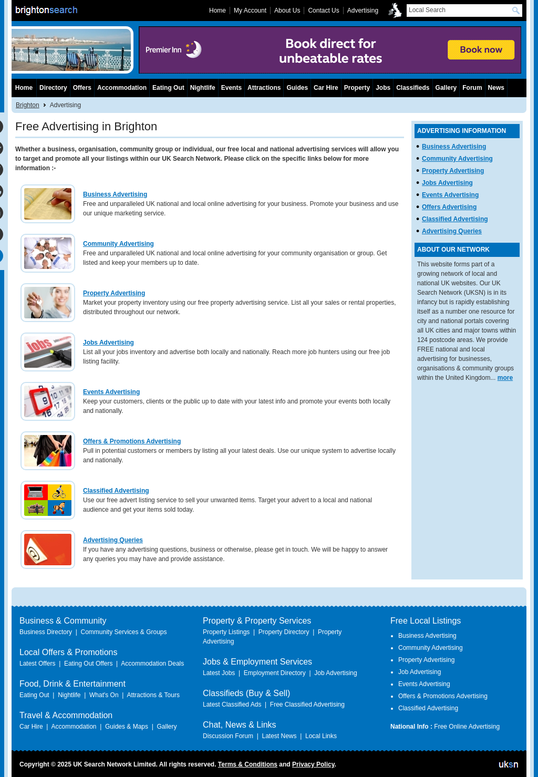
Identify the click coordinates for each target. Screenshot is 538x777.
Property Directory (283, 632)
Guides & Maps (126, 726)
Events (231, 87)
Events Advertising (111, 392)
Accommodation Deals (152, 663)
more (505, 377)
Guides (297, 87)
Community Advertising (118, 243)
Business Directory (45, 632)
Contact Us (323, 10)
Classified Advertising (116, 490)
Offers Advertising (449, 207)
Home (24, 87)
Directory (53, 87)
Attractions (264, 87)
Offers (82, 87)
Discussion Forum (228, 736)
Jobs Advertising (108, 342)
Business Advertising (115, 194)
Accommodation (122, 87)
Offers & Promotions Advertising (132, 441)
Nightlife (202, 87)
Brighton (27, 105)
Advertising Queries (113, 540)
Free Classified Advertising (307, 704)
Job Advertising (335, 673)
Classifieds (412, 87)
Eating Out (168, 87)
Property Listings (226, 632)
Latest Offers (37, 663)
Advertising (362, 10)
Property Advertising (114, 293)
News (496, 87)
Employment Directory (275, 673)
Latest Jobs (219, 673)
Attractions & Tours (153, 695)
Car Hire (326, 87)
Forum (472, 87)
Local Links (321, 736)
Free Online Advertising (467, 726)
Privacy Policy (313, 764)
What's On (104, 695)
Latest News (279, 736)
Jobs (383, 87)
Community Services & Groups (123, 632)
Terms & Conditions (247, 764)
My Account (250, 10)
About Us (287, 10)
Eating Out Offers (88, 663)
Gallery (446, 87)
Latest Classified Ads (232, 704)
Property (357, 87)
